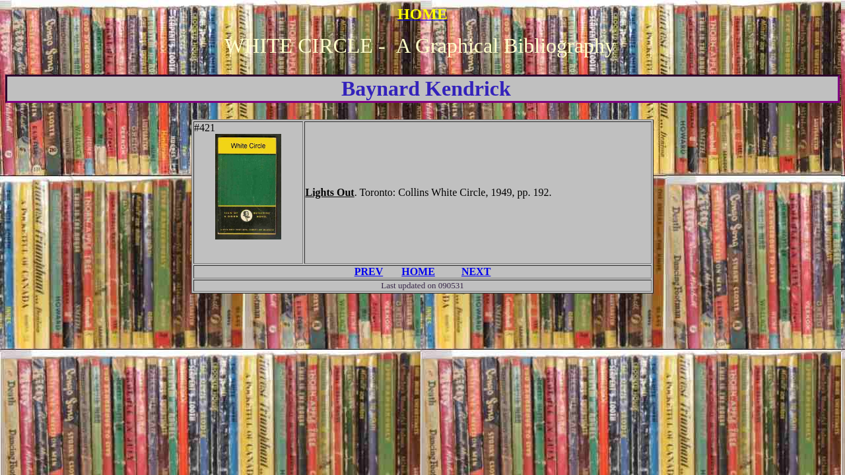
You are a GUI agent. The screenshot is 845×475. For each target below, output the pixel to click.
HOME (418, 271)
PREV (369, 271)
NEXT (475, 271)
